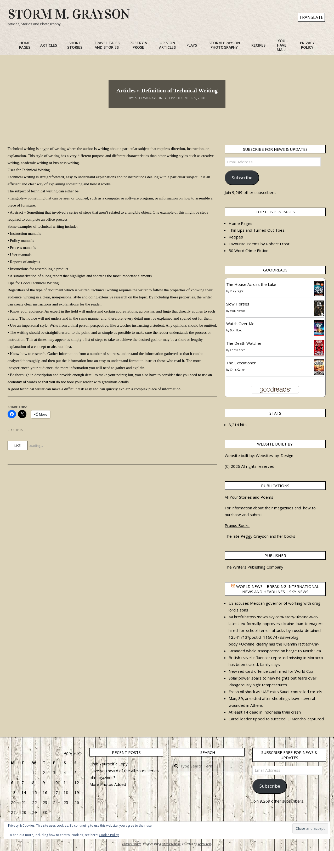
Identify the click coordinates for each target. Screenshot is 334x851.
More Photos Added (107, 784)
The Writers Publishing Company (254, 567)
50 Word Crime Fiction (248, 250)
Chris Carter (237, 350)
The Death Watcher (244, 343)
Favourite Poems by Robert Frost (259, 243)
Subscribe (242, 178)
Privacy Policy (131, 844)
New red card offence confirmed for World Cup (271, 671)
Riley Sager (236, 291)
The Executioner (241, 362)
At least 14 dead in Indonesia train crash (265, 712)
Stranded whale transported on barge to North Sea (275, 650)
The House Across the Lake (251, 284)
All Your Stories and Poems (249, 497)
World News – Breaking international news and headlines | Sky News (277, 589)
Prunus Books (237, 525)
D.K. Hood (236, 330)
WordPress (204, 844)
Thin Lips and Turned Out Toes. (257, 230)
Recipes (236, 237)
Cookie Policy (109, 835)
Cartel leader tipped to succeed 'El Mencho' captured (276, 718)
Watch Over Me (240, 323)
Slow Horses (237, 304)
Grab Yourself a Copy (108, 763)
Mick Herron (237, 311)
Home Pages (240, 223)
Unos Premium (171, 844)
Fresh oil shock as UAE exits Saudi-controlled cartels (275, 691)
